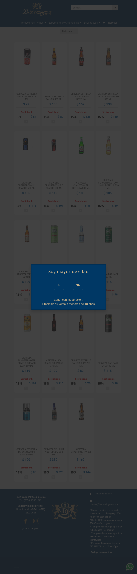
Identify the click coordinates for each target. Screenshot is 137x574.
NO (78, 285)
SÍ (58, 285)
